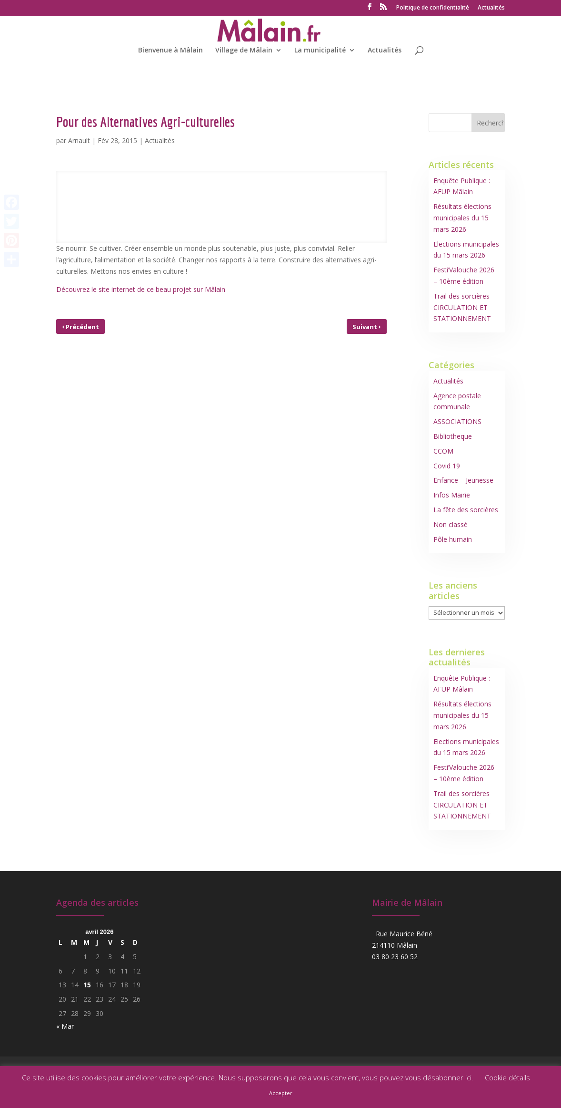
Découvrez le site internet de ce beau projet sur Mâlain (140, 289)
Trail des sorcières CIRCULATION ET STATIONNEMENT (462, 307)
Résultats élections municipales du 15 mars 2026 (462, 218)
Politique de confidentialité (432, 8)
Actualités (491, 8)
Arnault (79, 140)
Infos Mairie (451, 494)
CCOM (443, 451)
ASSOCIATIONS (457, 421)
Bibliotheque (452, 436)
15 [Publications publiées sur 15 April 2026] (87, 984)
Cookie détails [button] (507, 1077)
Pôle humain (452, 539)
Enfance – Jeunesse (463, 480)
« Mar (65, 1026)
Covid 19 (446, 465)
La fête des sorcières (465, 509)
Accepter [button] (280, 1093)
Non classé (450, 524)
